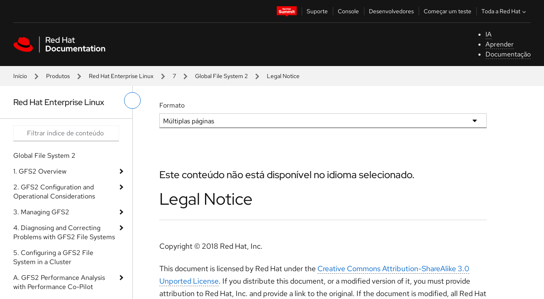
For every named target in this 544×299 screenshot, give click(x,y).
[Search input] (66, 133)
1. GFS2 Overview (39, 171)
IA (488, 34)
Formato (172, 105)
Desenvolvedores (391, 11)
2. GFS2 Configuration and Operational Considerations (54, 192)
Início (20, 76)
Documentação (508, 54)
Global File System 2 (221, 76)
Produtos (58, 76)
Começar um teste (447, 11)
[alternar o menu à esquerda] (132, 100)
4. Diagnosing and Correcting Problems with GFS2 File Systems (64, 232)
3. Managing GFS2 (41, 212)
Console (348, 11)
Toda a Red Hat (504, 11)
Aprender (499, 44)
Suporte (317, 11)
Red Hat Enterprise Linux (121, 76)
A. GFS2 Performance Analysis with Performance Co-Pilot (59, 282)
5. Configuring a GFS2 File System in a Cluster (53, 257)
